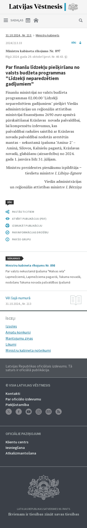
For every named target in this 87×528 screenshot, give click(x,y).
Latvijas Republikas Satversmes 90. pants (43, 509)
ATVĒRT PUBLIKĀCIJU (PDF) (29, 218)
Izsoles (11, 326)
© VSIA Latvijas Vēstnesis (28, 385)
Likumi (11, 344)
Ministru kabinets (47, 35)
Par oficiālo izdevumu (23, 399)
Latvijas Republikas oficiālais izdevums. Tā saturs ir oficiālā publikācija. (39, 368)
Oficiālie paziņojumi (23, 434)
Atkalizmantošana (21, 453)
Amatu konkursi (18, 332)
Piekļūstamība (17, 404)
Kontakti (13, 393)
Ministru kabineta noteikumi (28, 350)
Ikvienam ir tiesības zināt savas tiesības (43, 514)
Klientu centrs (17, 442)
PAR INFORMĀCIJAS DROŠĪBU (30, 232)
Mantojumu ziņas (19, 338)
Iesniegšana (15, 447)
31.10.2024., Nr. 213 (19, 35)
